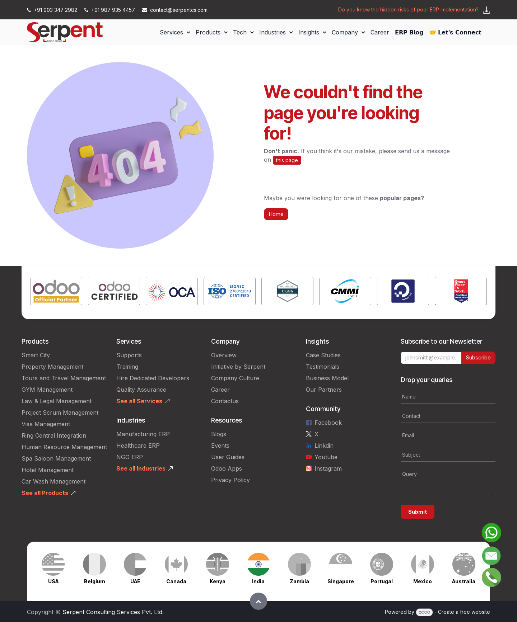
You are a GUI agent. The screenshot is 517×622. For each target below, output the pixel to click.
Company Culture (235, 378)
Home (276, 214)
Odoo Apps (226, 468)
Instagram (328, 468)
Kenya (217, 581)
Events (220, 445)
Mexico (422, 581)
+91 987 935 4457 (110, 10)
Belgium (94, 581)
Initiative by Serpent (238, 366)
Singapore (340, 581)
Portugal (382, 581)
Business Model (327, 378)
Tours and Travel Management (64, 378)
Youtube (326, 457)
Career (220, 389)
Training (127, 366)
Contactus (225, 401)
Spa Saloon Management (56, 458)
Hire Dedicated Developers (152, 378)
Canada (176, 581)
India (258, 581)
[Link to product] (56, 292)
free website (475, 612)
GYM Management (47, 389)
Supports (129, 355)
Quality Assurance (141, 389)
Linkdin (324, 445)
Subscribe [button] (478, 357)
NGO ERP (129, 457)
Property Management (52, 366)
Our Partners (324, 389)
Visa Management (46, 424)
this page (287, 160)
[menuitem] (175, 32)
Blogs (218, 434)
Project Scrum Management (60, 412)
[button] (258, 601)
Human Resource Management (64, 447)
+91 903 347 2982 (53, 10)
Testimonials (322, 366)
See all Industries (141, 468)
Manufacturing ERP (143, 434)
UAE (135, 581)
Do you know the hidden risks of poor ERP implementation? (408, 9)
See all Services (139, 401)
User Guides (227, 457)
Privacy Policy (230, 480)
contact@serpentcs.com (175, 10)
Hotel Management (48, 469)
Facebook (328, 422)
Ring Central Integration (54, 435)
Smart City (36, 355)
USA (53, 581)
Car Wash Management (53, 481)
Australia (463, 581)
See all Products (45, 492)
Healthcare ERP (138, 445)
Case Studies (323, 355)
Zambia (299, 581)
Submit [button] (417, 512)
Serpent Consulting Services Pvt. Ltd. (113, 612)
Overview (224, 355)
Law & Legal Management (57, 401)
